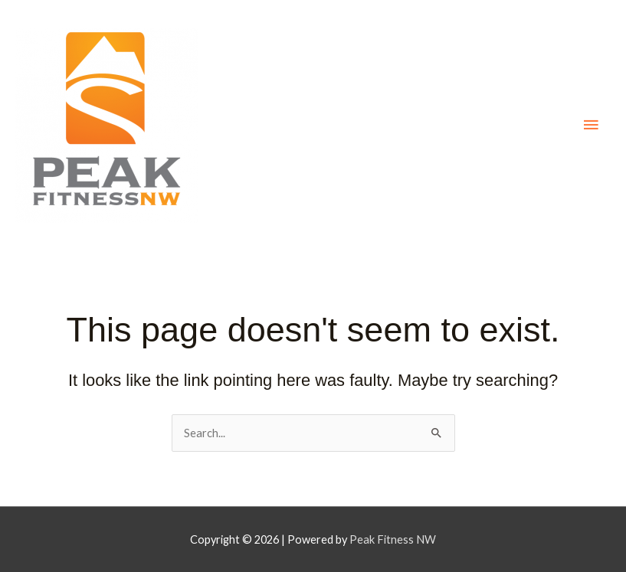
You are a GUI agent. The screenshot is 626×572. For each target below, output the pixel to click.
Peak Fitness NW (392, 539)
